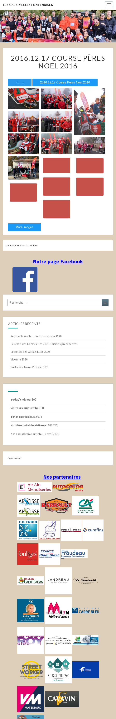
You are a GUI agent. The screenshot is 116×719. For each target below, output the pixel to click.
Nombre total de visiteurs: (29, 425)
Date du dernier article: (27, 434)
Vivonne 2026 (19, 359)
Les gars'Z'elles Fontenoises (28, 5)
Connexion (14, 458)
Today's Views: (21, 399)
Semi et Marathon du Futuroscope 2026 (36, 336)
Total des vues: (21, 416)
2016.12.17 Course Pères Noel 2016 (65, 82)
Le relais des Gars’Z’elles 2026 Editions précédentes (44, 344)
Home (20, 82)
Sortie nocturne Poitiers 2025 (30, 367)
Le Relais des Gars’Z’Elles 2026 (30, 352)
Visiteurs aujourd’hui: (26, 408)
